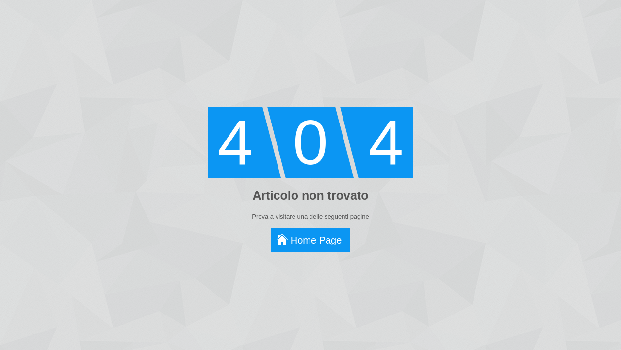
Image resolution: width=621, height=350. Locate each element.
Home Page (316, 240)
